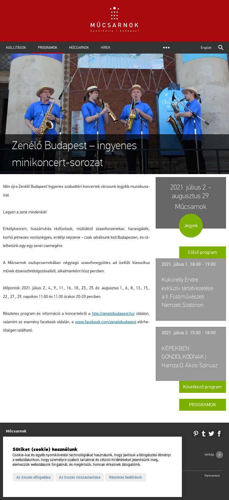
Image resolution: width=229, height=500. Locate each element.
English (206, 48)
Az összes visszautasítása (79, 477)
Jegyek (191, 226)
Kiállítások (16, 48)
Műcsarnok (79, 48)
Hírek (105, 48)
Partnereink (212, 476)
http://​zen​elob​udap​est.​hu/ (113, 313)
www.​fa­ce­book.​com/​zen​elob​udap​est (105, 321)
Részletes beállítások (125, 477)
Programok (47, 48)
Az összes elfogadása (33, 477)
